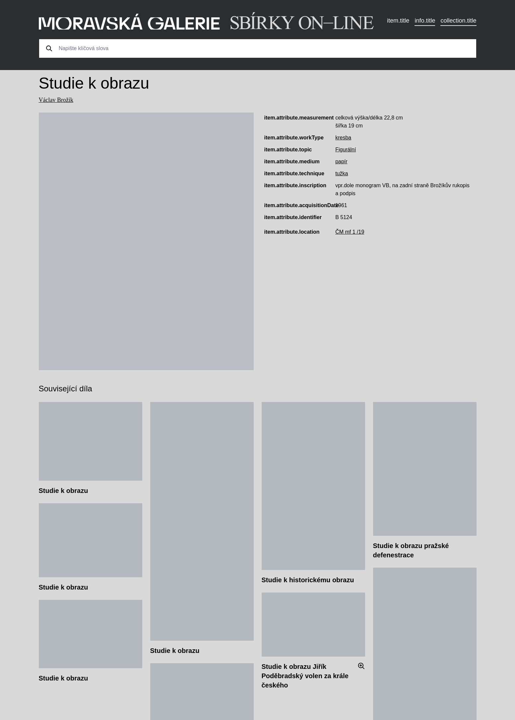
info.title (425, 20)
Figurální (345, 149)
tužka (341, 173)
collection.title (458, 20)
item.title (398, 20)
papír (341, 161)
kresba (343, 137)
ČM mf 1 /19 (349, 232)
